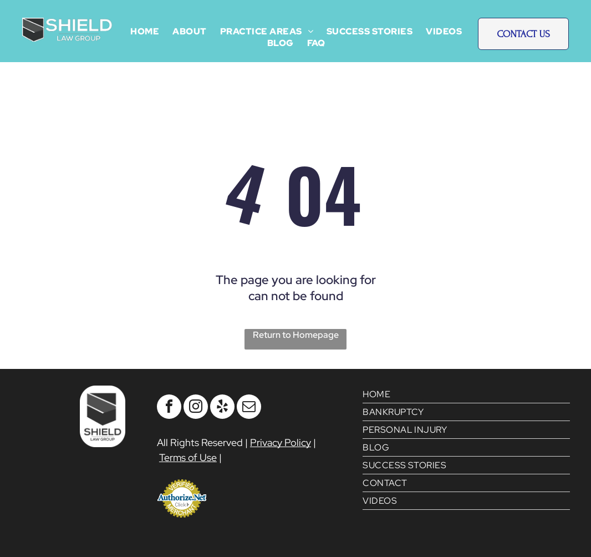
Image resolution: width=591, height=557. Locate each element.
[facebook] (169, 408)
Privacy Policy (280, 442)
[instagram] (196, 408)
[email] (249, 408)
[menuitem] (145, 31)
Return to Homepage (296, 335)
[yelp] (222, 408)
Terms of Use (188, 457)
